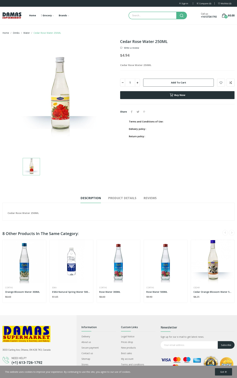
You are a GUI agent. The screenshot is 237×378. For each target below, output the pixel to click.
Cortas (9, 288)
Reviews (150, 198)
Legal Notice (127, 336)
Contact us (87, 353)
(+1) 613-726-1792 (27, 363)
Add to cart (178, 82)
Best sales (126, 353)
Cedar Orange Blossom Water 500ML (212, 291)
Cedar (196, 288)
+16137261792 (209, 17)
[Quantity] (130, 83)
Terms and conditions (132, 364)
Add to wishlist (221, 82)
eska (54, 288)
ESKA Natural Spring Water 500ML (71, 291)
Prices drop (127, 342)
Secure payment (90, 347)
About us (86, 342)
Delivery (85, 336)
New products (128, 347)
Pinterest (144, 111)
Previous (225, 232)
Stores (84, 364)
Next (232, 232)
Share (132, 111)
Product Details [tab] (122, 198)
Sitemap (85, 358)
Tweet (138, 111)
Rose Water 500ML (156, 291)
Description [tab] (90, 198)
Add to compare (230, 82)
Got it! (223, 371)
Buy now (177, 95)
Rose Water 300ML (109, 291)
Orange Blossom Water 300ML (22, 291)
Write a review (131, 48)
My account (127, 358)
